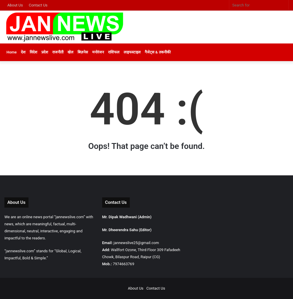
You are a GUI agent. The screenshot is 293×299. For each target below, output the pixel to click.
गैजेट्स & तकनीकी (158, 52)
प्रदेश (44, 52)
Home (11, 52)
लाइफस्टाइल (132, 52)
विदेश (33, 52)
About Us (15, 5)
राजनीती (57, 52)
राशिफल (113, 52)
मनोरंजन (98, 52)
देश (23, 52)
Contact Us (38, 5)
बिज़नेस (83, 52)
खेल (70, 52)
